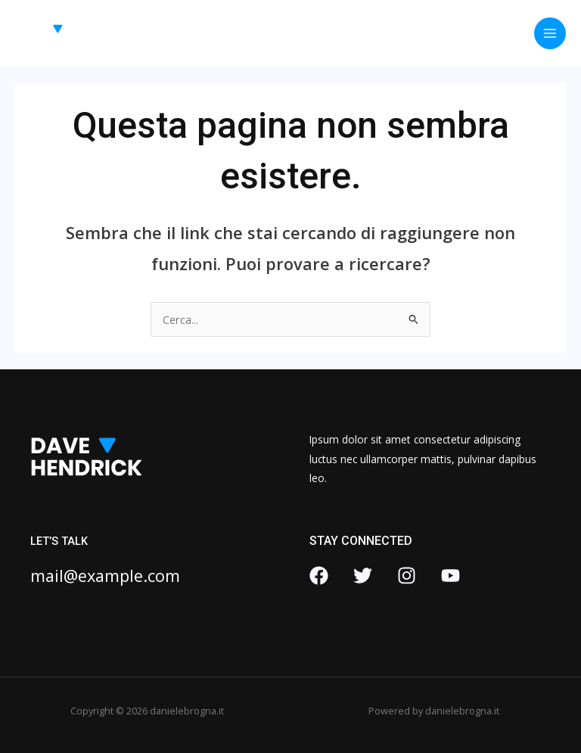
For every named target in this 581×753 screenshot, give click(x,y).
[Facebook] (318, 575)
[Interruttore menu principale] (550, 33)
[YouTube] (450, 575)
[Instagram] (406, 575)
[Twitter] (362, 575)
